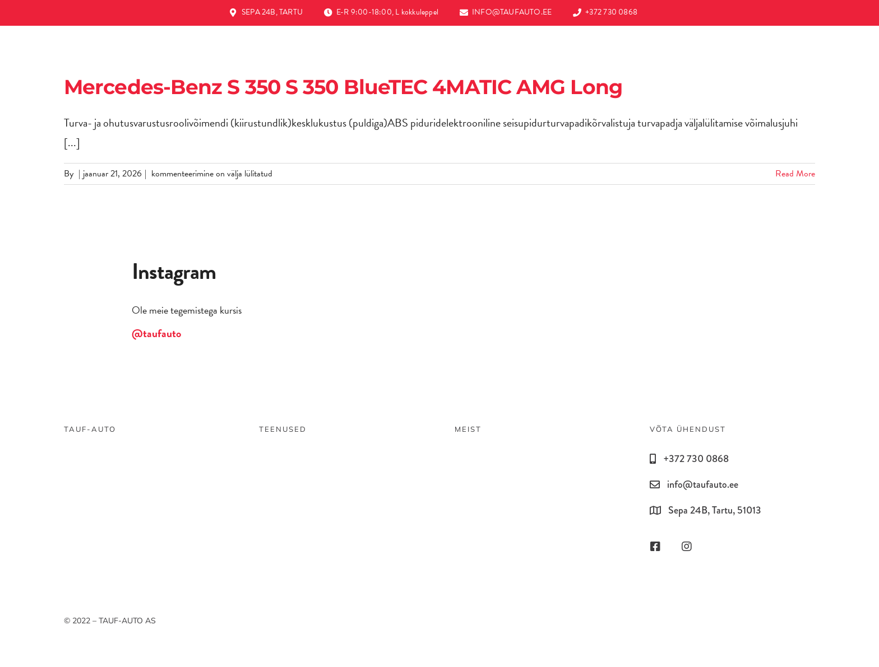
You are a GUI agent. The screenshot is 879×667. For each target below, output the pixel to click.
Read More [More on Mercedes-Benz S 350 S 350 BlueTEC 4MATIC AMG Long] (795, 173)
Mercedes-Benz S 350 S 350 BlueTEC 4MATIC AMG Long (343, 86)
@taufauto (156, 333)
